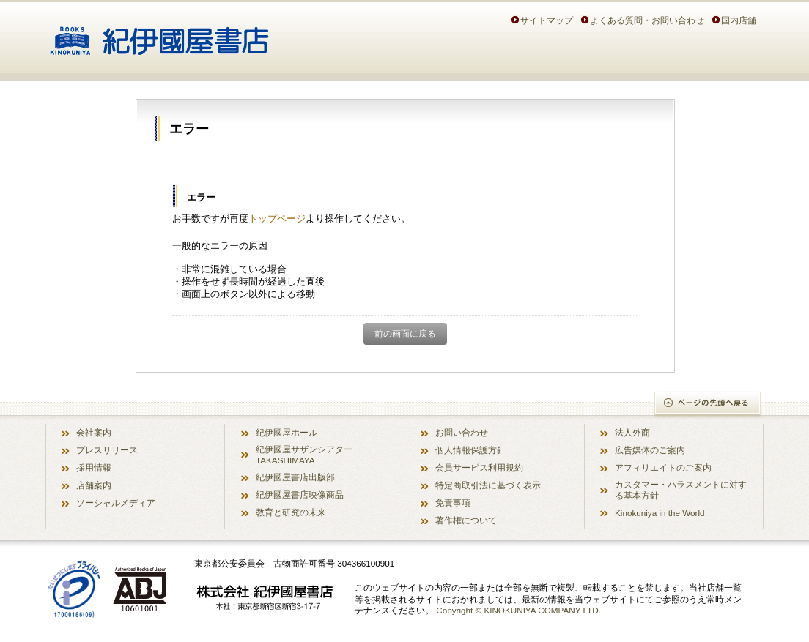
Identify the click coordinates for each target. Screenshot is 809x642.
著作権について (466, 520)
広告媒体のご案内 (650, 450)
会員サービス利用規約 (479, 467)
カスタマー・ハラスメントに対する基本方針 (681, 489)
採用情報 (93, 467)
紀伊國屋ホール (286, 432)
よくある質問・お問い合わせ (647, 20)
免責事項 (452, 502)
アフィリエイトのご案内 (663, 467)
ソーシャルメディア (115, 502)
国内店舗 (738, 20)
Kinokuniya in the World (660, 513)
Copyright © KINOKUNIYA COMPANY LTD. (518, 610)
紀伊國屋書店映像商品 (300, 494)
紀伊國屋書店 (159, 35)
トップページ (277, 218)
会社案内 (93, 432)
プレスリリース (107, 450)
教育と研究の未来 (291, 512)
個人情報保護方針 (470, 450)
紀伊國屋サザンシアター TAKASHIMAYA (304, 454)
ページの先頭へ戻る (708, 404)
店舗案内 (93, 485)
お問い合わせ (461, 432)
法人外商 (632, 432)
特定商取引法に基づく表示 (488, 485)
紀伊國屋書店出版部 (295, 477)
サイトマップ (546, 20)
